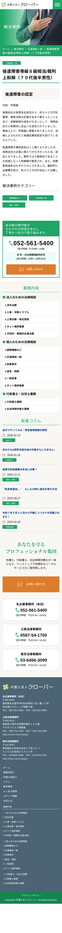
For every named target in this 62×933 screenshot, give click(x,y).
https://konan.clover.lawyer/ (16, 757)
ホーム (6, 49)
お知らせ (8, 825)
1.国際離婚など (11, 872)
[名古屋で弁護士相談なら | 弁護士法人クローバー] (22, 4)
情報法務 (11, 549)
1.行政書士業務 (11, 907)
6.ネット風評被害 (12, 896)
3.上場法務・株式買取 (14, 852)
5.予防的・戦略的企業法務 (17, 862)
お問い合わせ (34, 280)
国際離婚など (18, 199)
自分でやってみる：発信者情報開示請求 (26, 445)
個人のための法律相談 (17, 868)
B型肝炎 (11, 480)
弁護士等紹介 (10, 800)
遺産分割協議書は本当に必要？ (21, 490)
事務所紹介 (9, 795)
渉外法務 (12, 317)
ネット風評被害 (16, 339)
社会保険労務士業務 (19, 424)
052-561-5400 (33, 254)
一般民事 (12, 393)
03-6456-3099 (33, 682)
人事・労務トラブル (19, 324)
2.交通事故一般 (11, 877)
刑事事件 (12, 378)
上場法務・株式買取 (19, 332)
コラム (7, 805)
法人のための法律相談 (17, 838)
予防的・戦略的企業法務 (21, 346)
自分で (10, 455)
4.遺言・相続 (10, 887)
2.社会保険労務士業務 (14, 912)
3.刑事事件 (8, 882)
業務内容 (7, 832)
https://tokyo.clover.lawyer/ (16, 781)
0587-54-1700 (33, 657)
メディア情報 (10, 820)
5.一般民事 (8, 892)
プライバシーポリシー (31, 924)
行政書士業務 (15, 417)
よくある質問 (10, 815)
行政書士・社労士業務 (17, 902)
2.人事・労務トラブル (14, 847)
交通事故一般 (36, 49)
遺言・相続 (17, 216)
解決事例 (19, 49)
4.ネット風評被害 (12, 857)
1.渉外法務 (8, 843)
